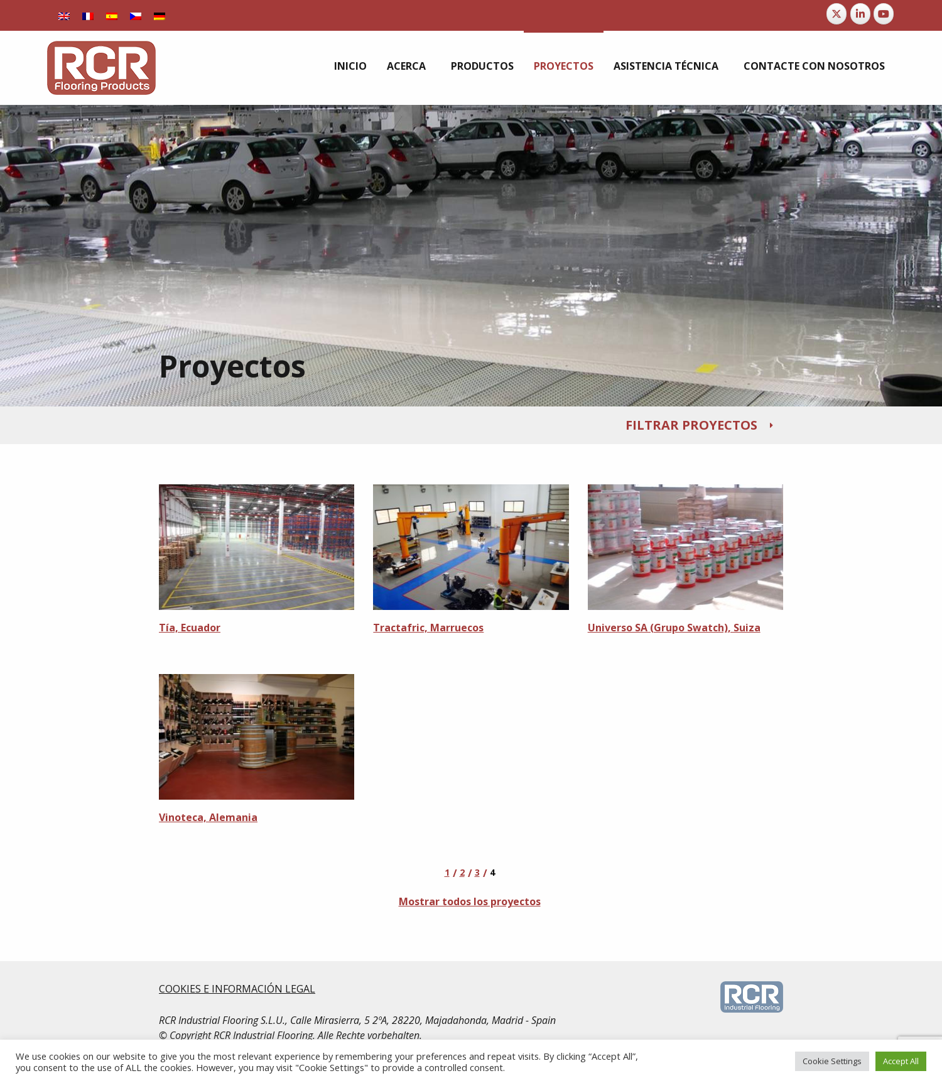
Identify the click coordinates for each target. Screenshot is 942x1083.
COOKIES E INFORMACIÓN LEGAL (237, 989)
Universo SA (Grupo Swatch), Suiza (674, 627)
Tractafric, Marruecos (428, 627)
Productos (482, 66)
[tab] (471, 425)
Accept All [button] (901, 1061)
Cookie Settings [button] (832, 1061)
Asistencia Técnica (666, 66)
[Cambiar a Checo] (136, 15)
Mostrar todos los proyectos (470, 901)
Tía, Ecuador (189, 627)
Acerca (406, 66)
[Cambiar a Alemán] (159, 15)
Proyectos (563, 66)
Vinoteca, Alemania (208, 817)
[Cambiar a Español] (112, 15)
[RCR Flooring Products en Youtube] (884, 13)
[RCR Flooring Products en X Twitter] (836, 13)
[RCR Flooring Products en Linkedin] (860, 13)
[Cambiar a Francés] (88, 15)
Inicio (350, 66)
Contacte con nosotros (814, 66)
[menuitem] (350, 66)
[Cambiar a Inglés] (64, 15)
